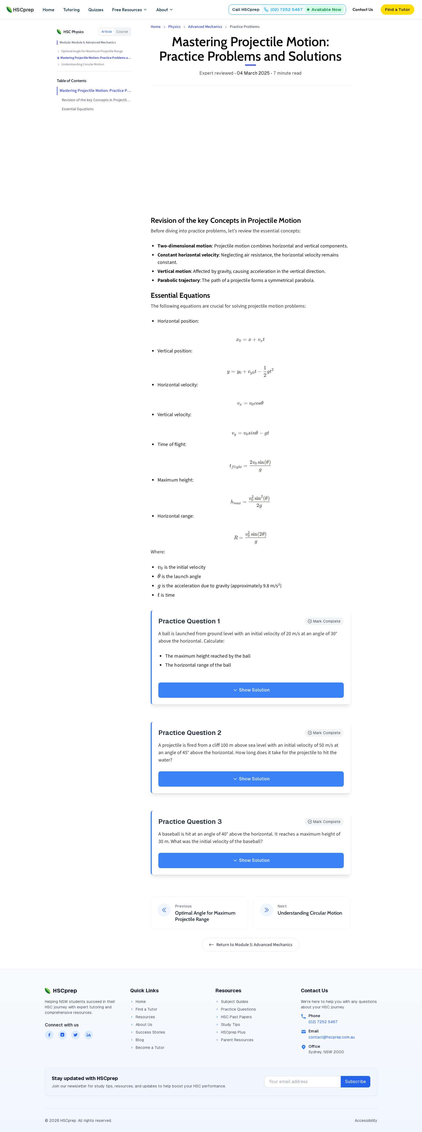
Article (106, 32)
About (164, 9)
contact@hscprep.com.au (332, 1037)
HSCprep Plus (231, 1032)
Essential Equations (78, 109)
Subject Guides (232, 1001)
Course (122, 32)
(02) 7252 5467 (323, 1022)
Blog (137, 1040)
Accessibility (366, 1120)
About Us (141, 1024)
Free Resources (129, 9)
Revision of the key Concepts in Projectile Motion (96, 100)
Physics (174, 27)
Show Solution (251, 690)
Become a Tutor (147, 1047)
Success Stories (147, 1032)
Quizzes (95, 9)
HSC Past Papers (234, 1017)
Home (48, 9)
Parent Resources (235, 1040)
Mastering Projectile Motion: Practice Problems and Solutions (95, 91)
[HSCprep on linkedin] (88, 1035)
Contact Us (363, 9)
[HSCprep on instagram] (62, 1035)
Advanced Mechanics (205, 27)
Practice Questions (236, 1009)
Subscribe (355, 1081)
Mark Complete (324, 621)
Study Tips (228, 1024)
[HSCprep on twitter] (75, 1035)
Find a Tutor (143, 1009)
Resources (142, 1017)
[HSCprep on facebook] (49, 1035)
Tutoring (71, 9)
